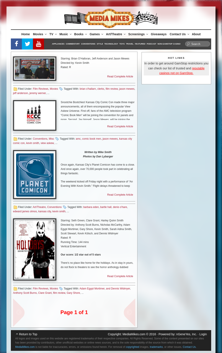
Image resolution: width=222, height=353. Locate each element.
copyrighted (132, 346)
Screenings (138, 34)
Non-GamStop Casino (169, 44)
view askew (47, 143)
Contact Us (180, 34)
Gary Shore (73, 292)
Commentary (73, 44)
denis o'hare (120, 207)
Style (100, 44)
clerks (100, 88)
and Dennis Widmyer (118, 288)
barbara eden (91, 207)
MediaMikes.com (133, 334)
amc (78, 138)
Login (203, 334)
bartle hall (105, 207)
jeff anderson (20, 93)
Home (25, 34)
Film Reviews (40, 88)
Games (97, 34)
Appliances (58, 44)
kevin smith (32, 143)
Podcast (151, 44)
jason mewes (126, 88)
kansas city (44, 211)
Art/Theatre (116, 34)
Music (65, 34)
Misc (51, 138)
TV (53, 34)
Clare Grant (45, 292)
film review (112, 88)
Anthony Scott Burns (25, 292)
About (196, 34)
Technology (111, 44)
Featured (140, 44)
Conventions (88, 44)
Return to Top (28, 334)
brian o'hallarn (88, 88)
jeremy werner (37, 93)
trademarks (156, 346)
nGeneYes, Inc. (186, 334)
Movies (40, 34)
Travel (130, 44)
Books (81, 34)
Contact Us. (189, 346)
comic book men (91, 138)
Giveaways (158, 34)
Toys (122, 44)
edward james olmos (25, 211)
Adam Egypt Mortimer (92, 288)
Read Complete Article (120, 76)
